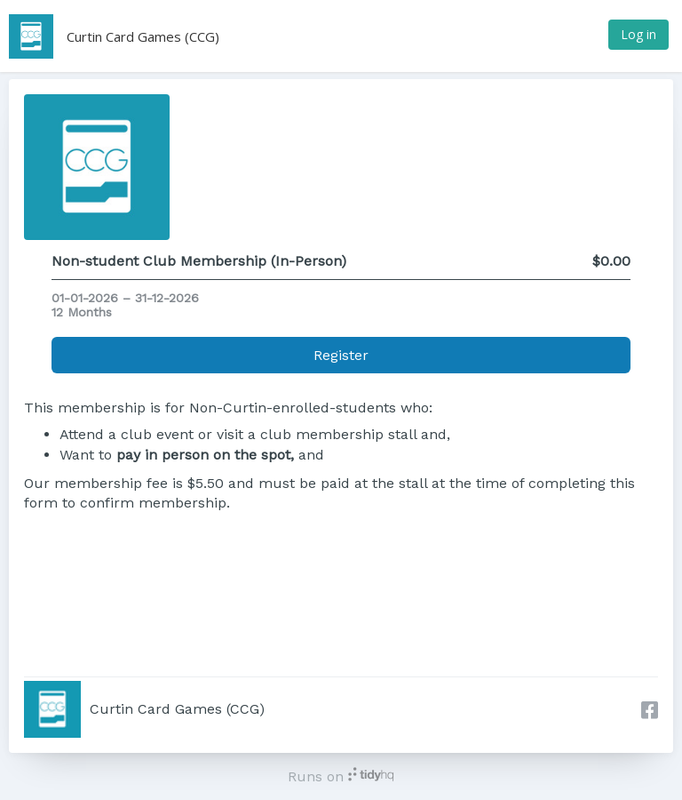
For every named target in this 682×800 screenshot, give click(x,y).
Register (341, 355)
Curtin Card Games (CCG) (143, 36)
